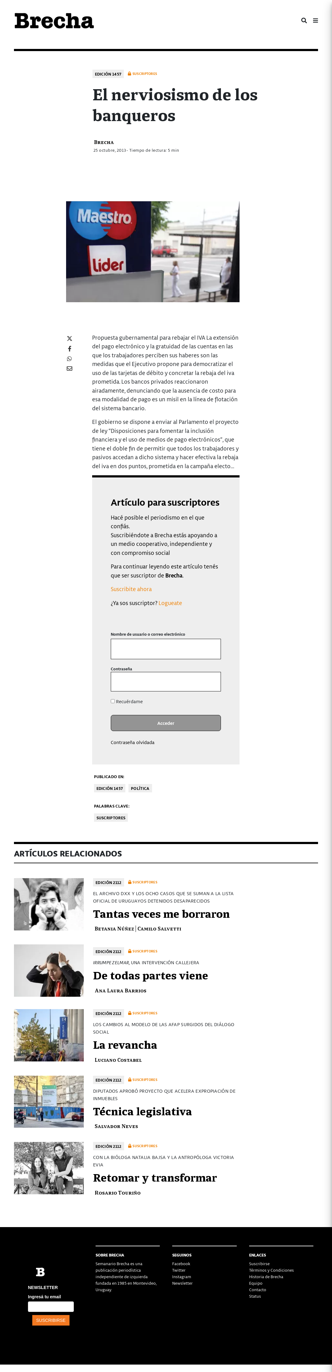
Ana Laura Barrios (120, 990)
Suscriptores (111, 818)
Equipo (255, 1283)
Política (140, 788)
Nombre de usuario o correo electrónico (148, 634)
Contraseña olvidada (133, 742)
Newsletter (182, 1283)
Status (255, 1296)
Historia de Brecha (266, 1276)
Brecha (104, 141)
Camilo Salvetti (159, 928)
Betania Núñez (114, 928)
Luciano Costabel (118, 1059)
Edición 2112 (109, 882)
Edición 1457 (108, 74)
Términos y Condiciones (271, 1270)
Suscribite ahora (131, 589)
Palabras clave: (112, 806)
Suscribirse (259, 1263)
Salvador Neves (116, 1125)
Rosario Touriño (118, 1192)
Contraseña (121, 669)
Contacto (257, 1289)
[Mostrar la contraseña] (212, 681)
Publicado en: (109, 776)
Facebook (181, 1263)
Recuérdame (127, 701)
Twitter (179, 1270)
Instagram (181, 1276)
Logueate (170, 603)
